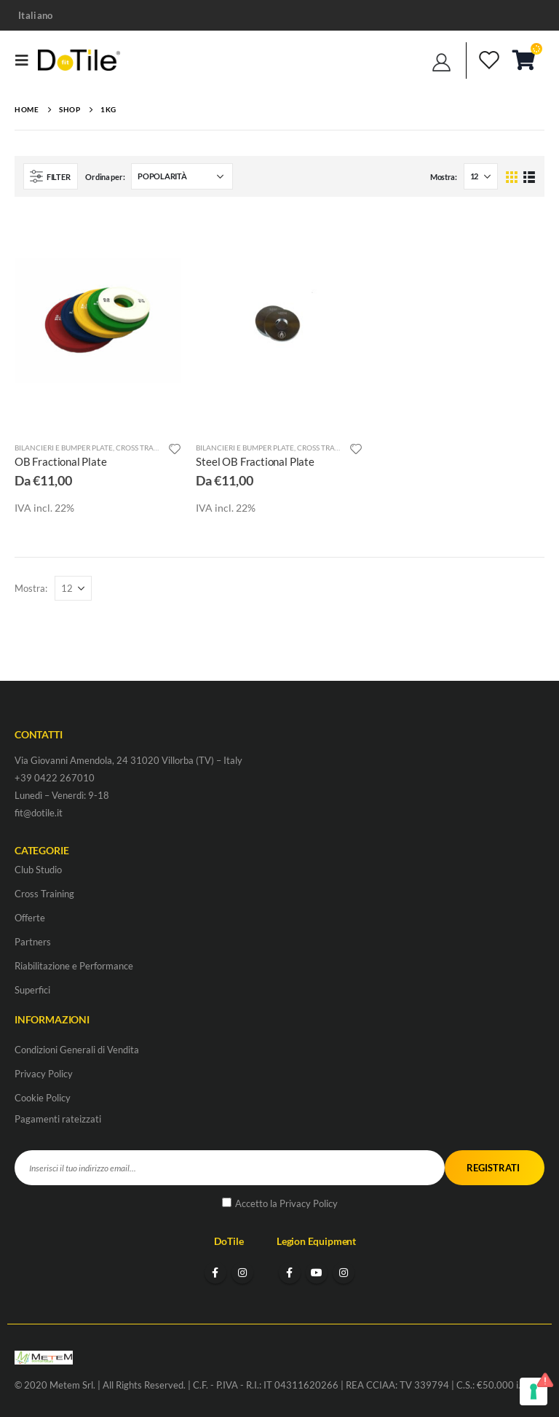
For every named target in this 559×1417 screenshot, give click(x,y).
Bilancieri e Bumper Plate (64, 447)
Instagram (242, 1273)
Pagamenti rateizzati (58, 1119)
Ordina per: (104, 176)
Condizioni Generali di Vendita (77, 1049)
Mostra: (443, 176)
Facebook (215, 1273)
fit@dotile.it (39, 813)
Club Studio (38, 869)
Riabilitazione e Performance (74, 966)
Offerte (30, 918)
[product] (98, 320)
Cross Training (145, 447)
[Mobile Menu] (26, 60)
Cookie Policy (43, 1098)
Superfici (32, 990)
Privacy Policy (44, 1074)
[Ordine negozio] (182, 176)
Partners (33, 942)
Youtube (317, 1273)
